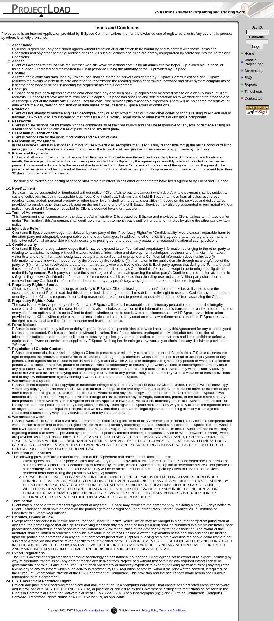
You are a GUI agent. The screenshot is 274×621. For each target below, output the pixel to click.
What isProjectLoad (254, 62)
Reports (251, 85)
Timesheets (254, 91)
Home (249, 54)
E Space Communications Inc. (91, 610)
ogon (257, 46)
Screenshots (254, 71)
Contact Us (253, 98)
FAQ (248, 78)
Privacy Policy (150, 610)
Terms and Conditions (172, 610)
